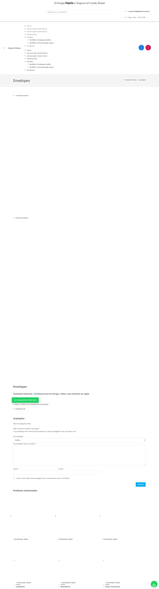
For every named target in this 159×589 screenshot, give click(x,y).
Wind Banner (65, 545)
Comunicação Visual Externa (37, 29)
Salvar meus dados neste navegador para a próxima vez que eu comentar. (43, 437)
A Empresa (31, 46)
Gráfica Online (32, 34)
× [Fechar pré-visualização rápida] (0, 580)
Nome (16, 427)
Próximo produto (21, 218)
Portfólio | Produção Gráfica (40, 40)
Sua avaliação (18, 395)
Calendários (20, 545)
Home (29, 26)
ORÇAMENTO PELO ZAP (26, 359)
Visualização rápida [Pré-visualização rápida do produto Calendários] (20, 498)
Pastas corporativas (112, 545)
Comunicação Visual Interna (37, 31)
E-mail (61, 427)
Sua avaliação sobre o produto (24, 402)
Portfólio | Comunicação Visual (41, 43)
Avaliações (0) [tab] (20, 367)
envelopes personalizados (39, 363)
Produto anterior (22, 95)
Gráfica (23, 363)
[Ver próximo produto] (28, 218)
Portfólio (30, 37)
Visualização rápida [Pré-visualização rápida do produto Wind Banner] (65, 498)
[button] (79, 359)
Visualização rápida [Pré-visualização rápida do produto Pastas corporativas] (109, 498)
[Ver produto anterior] (15, 95)
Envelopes (142, 80)
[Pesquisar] (48, 16)
